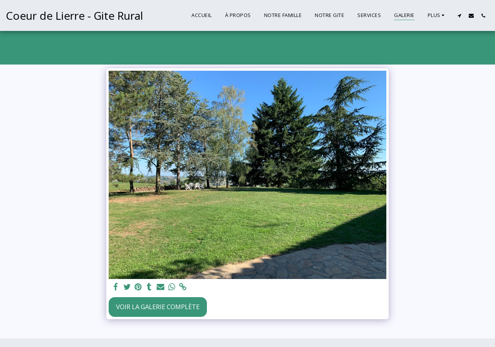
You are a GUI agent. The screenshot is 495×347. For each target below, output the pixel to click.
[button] (459, 15)
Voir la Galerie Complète (158, 306)
